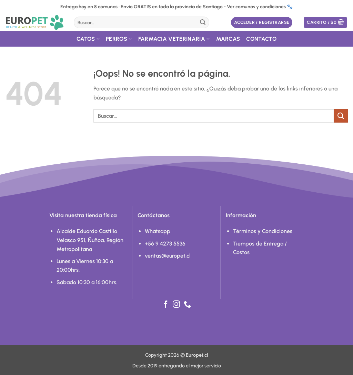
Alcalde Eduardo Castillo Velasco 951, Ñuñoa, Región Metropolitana (90, 240)
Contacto (261, 39)
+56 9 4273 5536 (165, 243)
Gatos (88, 39)
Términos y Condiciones (262, 231)
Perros (119, 39)
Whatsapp (157, 231)
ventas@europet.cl (168, 255)
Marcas (228, 39)
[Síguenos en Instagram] (176, 305)
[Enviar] (203, 22)
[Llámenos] (187, 305)
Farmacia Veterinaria (174, 39)
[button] (261, 22)
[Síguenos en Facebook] (165, 305)
